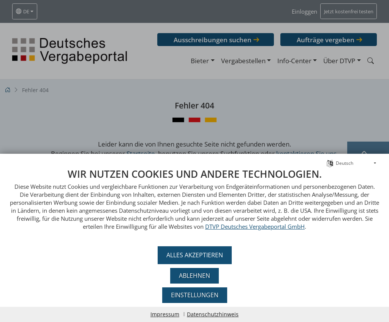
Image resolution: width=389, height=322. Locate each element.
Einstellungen (194, 295)
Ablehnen (194, 275)
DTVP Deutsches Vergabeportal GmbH (255, 226)
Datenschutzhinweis (213, 314)
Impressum (164, 314)
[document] (194, 205)
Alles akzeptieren (194, 255)
